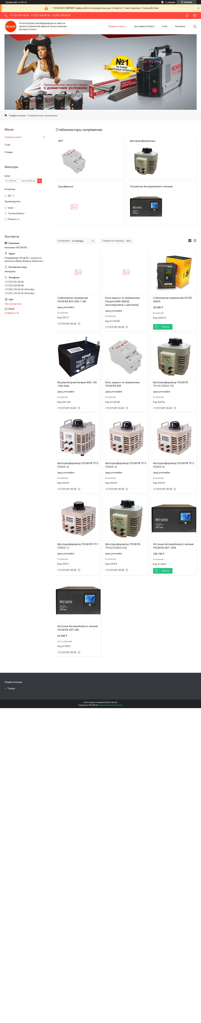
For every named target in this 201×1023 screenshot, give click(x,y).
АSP (60, 140)
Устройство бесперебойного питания (151, 186)
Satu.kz (114, 702)
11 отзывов (170, 2)
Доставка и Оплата (144, 26)
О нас (165, 26)
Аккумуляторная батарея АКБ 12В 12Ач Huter (77, 384)
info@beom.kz (12, 313)
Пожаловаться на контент (111, 705)
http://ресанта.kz (13, 304)
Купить (165, 327)
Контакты (180, 26)
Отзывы (9, 152)
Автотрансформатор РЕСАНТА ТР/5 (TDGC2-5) (77, 465)
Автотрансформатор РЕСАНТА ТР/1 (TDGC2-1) (77, 546)
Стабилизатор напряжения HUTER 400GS (172, 299)
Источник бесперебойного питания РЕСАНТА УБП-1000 (173, 546)
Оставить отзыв (187, 15)
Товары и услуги (116, 26)
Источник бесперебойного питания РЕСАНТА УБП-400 (77, 628)
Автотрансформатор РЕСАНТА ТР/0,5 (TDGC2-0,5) (122, 546)
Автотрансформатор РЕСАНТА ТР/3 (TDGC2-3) (125, 465)
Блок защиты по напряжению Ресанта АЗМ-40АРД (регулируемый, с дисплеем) (122, 301)
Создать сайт (11, 2)
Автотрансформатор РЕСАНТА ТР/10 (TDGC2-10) (170, 384)
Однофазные (65, 186)
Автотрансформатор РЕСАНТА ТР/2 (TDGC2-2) (173, 465)
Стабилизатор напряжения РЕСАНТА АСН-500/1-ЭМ (72, 299)
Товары (11, 688)
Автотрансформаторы (143, 140)
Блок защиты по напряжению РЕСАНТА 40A (122, 384)
